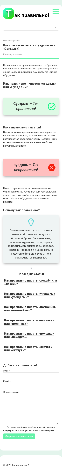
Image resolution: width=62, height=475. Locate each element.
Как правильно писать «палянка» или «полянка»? (29, 321)
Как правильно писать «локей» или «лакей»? (30, 282)
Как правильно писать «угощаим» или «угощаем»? (29, 295)
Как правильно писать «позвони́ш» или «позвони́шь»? (30, 308)
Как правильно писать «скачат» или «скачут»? (28, 348)
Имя (6, 370)
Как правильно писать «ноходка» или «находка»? (29, 335)
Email (7, 381)
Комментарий (11, 392)
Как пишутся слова (12, 54)
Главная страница (11, 41)
